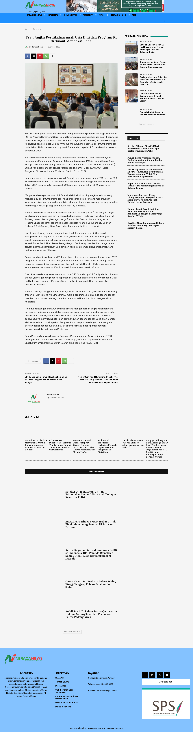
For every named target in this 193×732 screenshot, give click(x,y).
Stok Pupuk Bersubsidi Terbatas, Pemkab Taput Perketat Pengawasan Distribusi (107, 446)
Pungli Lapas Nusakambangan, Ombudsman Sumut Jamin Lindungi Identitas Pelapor (145, 160)
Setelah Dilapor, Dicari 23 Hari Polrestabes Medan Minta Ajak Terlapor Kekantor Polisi (152, 48)
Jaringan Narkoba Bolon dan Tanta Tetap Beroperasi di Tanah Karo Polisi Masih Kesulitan (153, 81)
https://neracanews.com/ (55, 398)
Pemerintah (37, 29)
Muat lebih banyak (146, 124)
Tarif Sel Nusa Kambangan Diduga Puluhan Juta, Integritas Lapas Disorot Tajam (145, 225)
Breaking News (146, 42)
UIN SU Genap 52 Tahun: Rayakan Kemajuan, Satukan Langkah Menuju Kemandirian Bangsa (46, 380)
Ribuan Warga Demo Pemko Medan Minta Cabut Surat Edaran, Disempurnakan (153, 64)
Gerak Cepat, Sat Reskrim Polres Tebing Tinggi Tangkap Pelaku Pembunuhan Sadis (90, 584)
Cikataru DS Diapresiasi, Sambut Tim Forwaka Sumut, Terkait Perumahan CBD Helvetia (60, 445)
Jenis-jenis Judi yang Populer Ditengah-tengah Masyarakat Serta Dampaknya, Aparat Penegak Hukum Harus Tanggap (145, 199)
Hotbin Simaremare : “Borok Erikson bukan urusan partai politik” (133, 444)
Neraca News (37, 47)
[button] (165, 21)
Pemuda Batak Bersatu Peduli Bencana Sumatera (152, 113)
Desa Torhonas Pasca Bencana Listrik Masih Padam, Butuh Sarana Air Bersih (152, 97)
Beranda (28, 29)
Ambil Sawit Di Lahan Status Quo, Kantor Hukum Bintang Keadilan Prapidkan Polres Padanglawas (91, 614)
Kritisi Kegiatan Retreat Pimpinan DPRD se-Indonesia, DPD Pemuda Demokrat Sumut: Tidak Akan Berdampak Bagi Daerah (145, 173)
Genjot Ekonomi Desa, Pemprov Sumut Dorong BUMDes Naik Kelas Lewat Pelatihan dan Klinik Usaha (84, 446)
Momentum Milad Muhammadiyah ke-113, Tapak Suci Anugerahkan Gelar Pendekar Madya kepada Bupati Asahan (98, 380)
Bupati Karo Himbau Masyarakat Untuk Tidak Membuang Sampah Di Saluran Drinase (145, 186)
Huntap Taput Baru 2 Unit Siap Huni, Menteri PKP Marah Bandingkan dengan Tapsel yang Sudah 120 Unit (144, 213)
